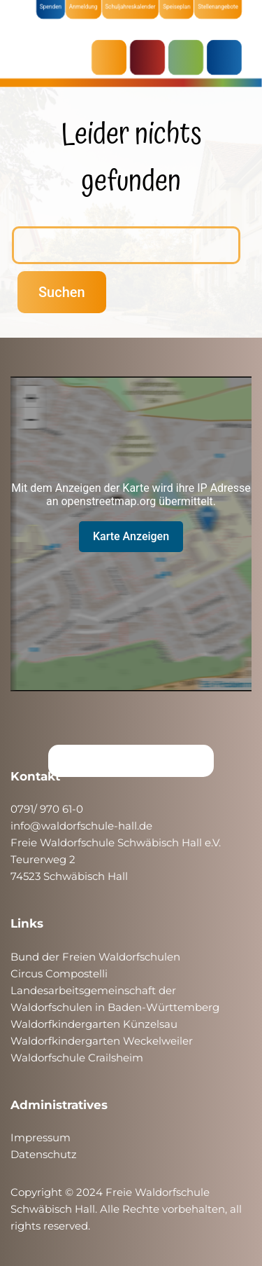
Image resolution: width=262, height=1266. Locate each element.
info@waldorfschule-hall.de (81, 825)
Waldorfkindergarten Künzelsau (93, 1024)
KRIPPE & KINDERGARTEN (151, 57)
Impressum (40, 1137)
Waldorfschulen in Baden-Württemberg (114, 1007)
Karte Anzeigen (131, 536)
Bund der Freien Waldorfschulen (95, 956)
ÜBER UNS (228, 57)
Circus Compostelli (59, 973)
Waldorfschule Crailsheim (76, 1057)
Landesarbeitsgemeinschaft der (93, 990)
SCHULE (189, 57)
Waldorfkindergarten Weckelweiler (101, 1040)
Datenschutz (43, 1154)
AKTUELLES (112, 57)
